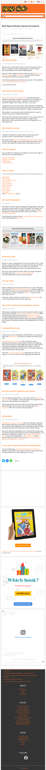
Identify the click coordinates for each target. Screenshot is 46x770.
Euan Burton (6, 182)
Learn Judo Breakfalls (23, 719)
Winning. (20, 218)
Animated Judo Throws (23, 739)
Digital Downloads (23, 738)
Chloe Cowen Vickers (9, 180)
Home (9, 28)
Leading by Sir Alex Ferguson (33, 216)
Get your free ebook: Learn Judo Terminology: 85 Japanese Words (19, 551)
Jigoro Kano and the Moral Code (23, 717)
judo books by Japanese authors (28, 314)
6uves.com (25, 768)
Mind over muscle (33, 315)
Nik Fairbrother (10, 194)
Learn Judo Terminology (23, 712)
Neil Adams (6, 177)
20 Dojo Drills (23, 714)
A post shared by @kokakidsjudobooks (23, 659)
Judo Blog (13, 28)
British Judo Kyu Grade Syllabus (23, 722)
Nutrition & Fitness (8, 159)
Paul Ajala (5, 192)
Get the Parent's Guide (23, 604)
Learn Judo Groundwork (23, 709)
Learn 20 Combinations (23, 711)
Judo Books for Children (23, 706)
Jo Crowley (5, 189)
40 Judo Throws (23, 707)
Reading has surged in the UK (12, 423)
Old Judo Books (34, 297)
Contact (23, 691)
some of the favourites (16, 353)
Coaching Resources (23, 736)
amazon (27, 293)
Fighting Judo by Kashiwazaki (21, 289)
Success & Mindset (8, 158)
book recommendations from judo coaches (28, 140)
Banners (23, 744)
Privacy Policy (23, 694)
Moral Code (23, 741)
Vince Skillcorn (7, 190)
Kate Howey (20, 75)
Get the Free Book (23, 545)
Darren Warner (7, 184)
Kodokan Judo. (32, 317)
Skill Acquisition (7, 163)
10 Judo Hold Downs (23, 716)
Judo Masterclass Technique (11, 341)
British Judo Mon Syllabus (23, 721)
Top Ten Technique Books (25, 273)
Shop (23, 743)
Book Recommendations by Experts (14, 82)
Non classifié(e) (19, 34)
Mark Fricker (6, 187)
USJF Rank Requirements (23, 724)
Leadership (6, 161)
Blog (23, 692)
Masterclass (13, 336)
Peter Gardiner (7, 185)
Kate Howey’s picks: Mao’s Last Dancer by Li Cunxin (21, 438)
